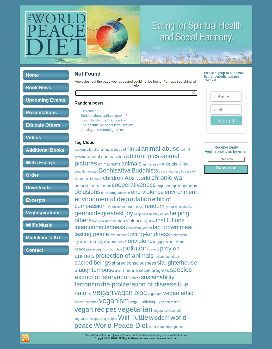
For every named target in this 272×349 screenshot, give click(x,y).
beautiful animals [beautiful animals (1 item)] (86, 171)
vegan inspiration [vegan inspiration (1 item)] (86, 302)
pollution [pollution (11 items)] (135, 248)
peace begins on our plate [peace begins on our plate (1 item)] (104, 249)
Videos (33, 137)
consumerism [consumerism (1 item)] (101, 186)
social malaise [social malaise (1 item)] (128, 271)
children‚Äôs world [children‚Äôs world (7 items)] (126, 178)
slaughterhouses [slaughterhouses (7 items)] (96, 270)
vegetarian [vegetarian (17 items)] (135, 309)
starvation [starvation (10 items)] (117, 276)
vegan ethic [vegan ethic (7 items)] (178, 293)
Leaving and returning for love (103, 130)
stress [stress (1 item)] (136, 278)
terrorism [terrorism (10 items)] (87, 284)
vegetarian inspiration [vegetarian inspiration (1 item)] (168, 311)
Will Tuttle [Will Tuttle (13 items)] (133, 317)
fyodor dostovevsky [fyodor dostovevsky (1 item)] (178, 207)
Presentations (41, 112)
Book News (38, 87)
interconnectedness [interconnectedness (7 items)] (100, 227)
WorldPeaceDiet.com (98, 335)
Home (32, 75)
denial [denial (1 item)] (105, 193)
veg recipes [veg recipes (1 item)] (109, 319)
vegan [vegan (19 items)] (103, 292)
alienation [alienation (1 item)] (93, 149)
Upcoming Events (45, 100)
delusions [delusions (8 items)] (87, 191)
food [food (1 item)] (139, 207)
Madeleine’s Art (43, 237)
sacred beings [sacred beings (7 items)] (93, 262)
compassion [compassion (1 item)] (83, 186)
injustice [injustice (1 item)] (149, 221)
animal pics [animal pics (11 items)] (142, 156)
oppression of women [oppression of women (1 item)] (171, 242)
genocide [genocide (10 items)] (88, 213)
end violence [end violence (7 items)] (147, 192)
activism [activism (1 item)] (80, 149)
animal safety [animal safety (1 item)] (152, 164)
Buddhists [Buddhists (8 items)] (145, 170)
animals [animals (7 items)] (131, 163)
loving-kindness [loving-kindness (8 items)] (149, 234)
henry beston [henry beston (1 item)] (101, 221)
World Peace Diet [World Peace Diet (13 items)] (120, 325)
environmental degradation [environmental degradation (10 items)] (113, 199)
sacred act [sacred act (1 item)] (172, 257)
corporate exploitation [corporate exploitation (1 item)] (172, 186)
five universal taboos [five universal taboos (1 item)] (121, 207)
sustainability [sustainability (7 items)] (157, 277)
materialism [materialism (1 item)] (179, 235)
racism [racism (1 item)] (159, 257)
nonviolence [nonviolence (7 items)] (140, 241)
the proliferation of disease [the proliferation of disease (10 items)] (139, 284)
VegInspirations (43, 212)
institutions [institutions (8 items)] (170, 220)
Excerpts (36, 200)
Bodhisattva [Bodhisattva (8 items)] (115, 170)
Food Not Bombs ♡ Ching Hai (103, 120)
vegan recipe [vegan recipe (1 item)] (171, 302)
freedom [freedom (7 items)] (153, 206)
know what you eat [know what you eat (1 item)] (139, 228)
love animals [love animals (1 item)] (118, 235)
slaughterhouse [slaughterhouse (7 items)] (177, 262)
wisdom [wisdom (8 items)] (159, 317)
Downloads (38, 187)
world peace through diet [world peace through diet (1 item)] (166, 327)
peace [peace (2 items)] (80, 249)
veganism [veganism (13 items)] (114, 301)
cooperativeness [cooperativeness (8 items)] (134, 184)
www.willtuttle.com (175, 335)
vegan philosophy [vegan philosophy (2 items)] (145, 301)
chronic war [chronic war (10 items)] (167, 177)
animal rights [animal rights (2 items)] (109, 164)
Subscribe (226, 168)
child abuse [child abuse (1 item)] (94, 179)
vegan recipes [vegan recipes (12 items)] (96, 309)
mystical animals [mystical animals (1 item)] (86, 242)
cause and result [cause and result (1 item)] (170, 171)
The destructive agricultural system (107, 125)
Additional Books (45, 150)
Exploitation (89, 111)
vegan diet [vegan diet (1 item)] (155, 294)
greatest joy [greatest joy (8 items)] (117, 213)
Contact (34, 250)
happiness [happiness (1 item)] (141, 214)
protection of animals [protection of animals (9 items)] (125, 255)
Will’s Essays (40, 162)
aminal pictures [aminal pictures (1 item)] (111, 149)
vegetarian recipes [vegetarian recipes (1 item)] (87, 319)
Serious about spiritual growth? (104, 116)
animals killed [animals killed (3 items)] (175, 164)
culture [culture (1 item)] (192, 186)
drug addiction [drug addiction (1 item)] (120, 193)
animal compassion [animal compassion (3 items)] (106, 156)
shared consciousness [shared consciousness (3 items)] (134, 263)
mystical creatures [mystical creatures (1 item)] (111, 242)
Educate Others (43, 125)
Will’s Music (39, 225)
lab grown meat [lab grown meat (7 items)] (173, 227)
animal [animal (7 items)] (131, 148)
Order (32, 175)
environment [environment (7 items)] (181, 192)
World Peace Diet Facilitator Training (138, 335)
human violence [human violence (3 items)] (127, 220)
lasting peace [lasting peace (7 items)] (92, 234)
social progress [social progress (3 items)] (154, 270)
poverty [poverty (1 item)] (154, 249)
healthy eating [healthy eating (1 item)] (159, 214)
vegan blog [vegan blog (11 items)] (130, 292)
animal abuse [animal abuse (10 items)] (160, 148)
